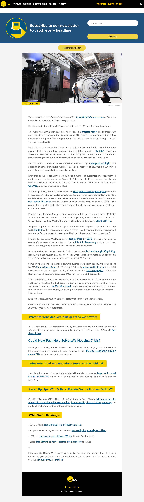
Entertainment (40, 4)
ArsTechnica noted (61, 286)
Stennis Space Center (47, 267)
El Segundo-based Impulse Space (89, 191)
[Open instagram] (74, 487)
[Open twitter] (70, 487)
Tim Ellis (38, 229)
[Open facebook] (66, 487)
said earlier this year (39, 201)
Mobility (62, 4)
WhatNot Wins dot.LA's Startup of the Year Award (63, 317)
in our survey (44, 459)
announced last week (93, 267)
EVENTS (111, 4)
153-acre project (94, 270)
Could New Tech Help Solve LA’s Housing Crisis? (64, 340)
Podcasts (101, 4)
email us (59, 459)
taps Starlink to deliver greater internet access (59, 441)
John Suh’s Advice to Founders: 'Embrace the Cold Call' (66, 363)
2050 (89, 238)
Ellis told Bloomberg (85, 242)
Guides (119, 4)
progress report (89, 131)
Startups (17, 4)
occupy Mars (75, 238)
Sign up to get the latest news (90, 117)
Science (52, 4)
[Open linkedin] (78, 487)
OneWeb (32, 185)
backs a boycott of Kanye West (55, 436)
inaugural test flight (100, 163)
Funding (27, 4)
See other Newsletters (72, 48)
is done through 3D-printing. (101, 251)
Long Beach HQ (103, 220)
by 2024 (100, 150)
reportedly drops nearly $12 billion (89, 430)
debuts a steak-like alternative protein (62, 424)
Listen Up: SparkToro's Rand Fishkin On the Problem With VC (71, 389)
